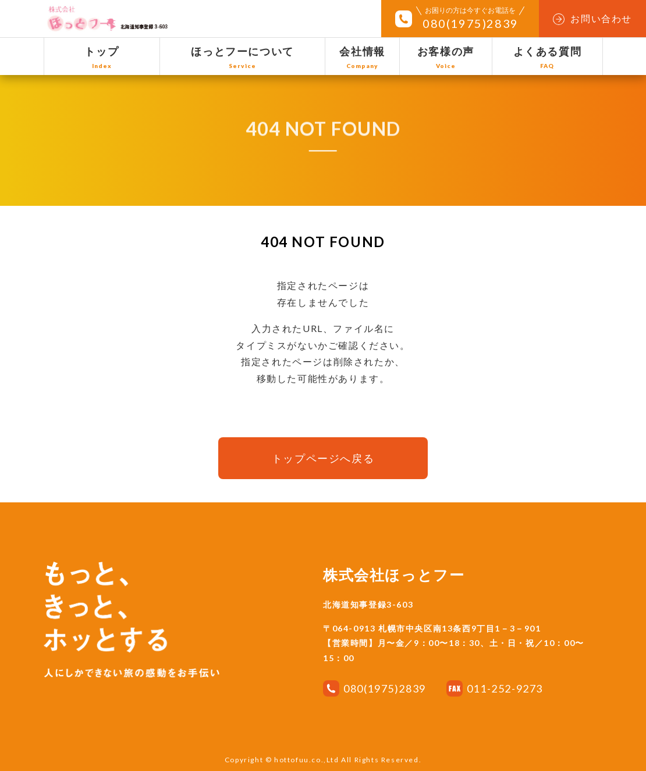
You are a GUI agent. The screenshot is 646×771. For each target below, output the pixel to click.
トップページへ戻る (323, 458)
